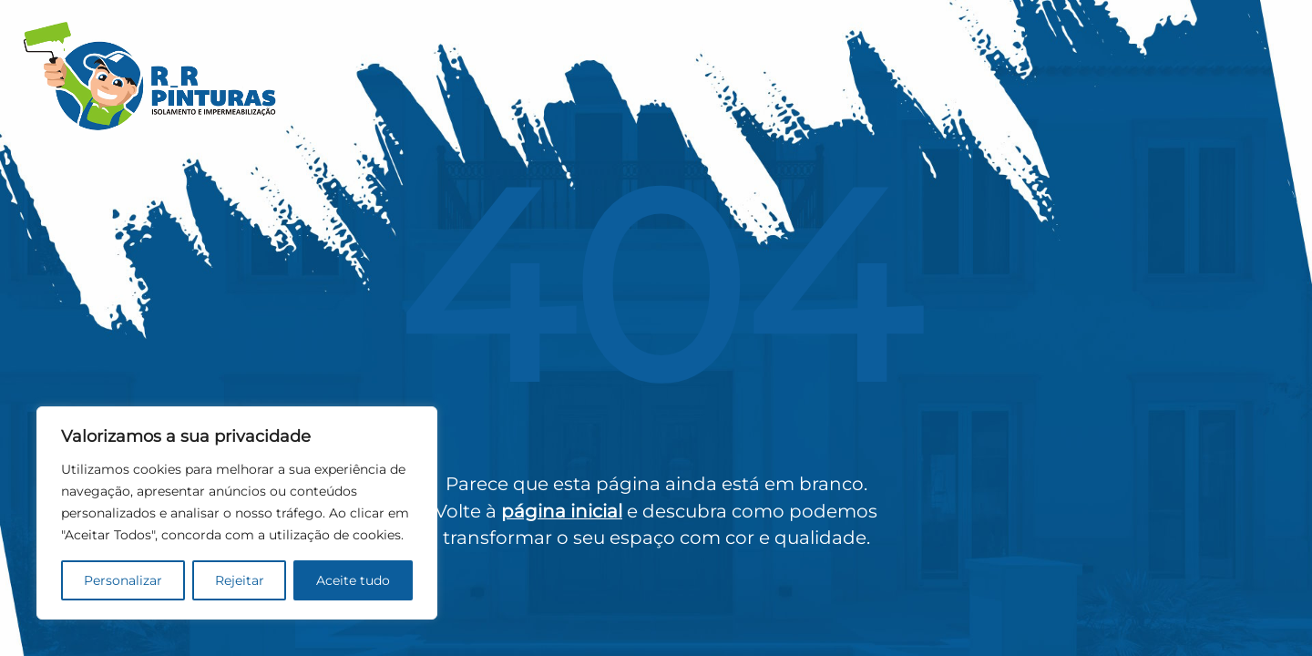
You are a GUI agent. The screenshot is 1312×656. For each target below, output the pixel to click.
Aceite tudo (353, 580)
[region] (236, 513)
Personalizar (123, 580)
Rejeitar (239, 580)
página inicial (561, 511)
